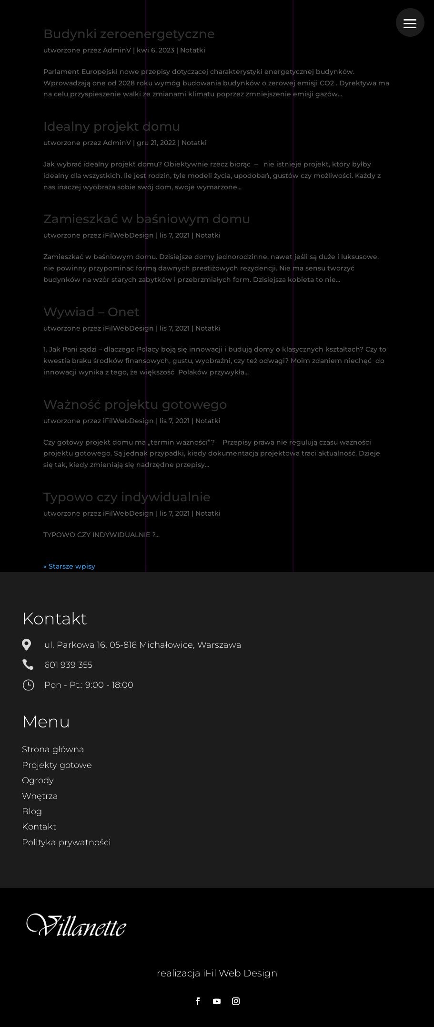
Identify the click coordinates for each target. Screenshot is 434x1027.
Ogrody (38, 780)
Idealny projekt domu (112, 126)
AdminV (117, 50)
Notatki (192, 50)
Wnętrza (40, 796)
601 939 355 (68, 665)
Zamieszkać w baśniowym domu (147, 219)
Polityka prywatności (66, 842)
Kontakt (39, 826)
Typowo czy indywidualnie (127, 497)
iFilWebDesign (128, 235)
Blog (32, 811)
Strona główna (53, 749)
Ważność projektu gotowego (135, 404)
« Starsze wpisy (69, 566)
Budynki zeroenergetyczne (129, 33)
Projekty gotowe (57, 765)
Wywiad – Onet (91, 312)
